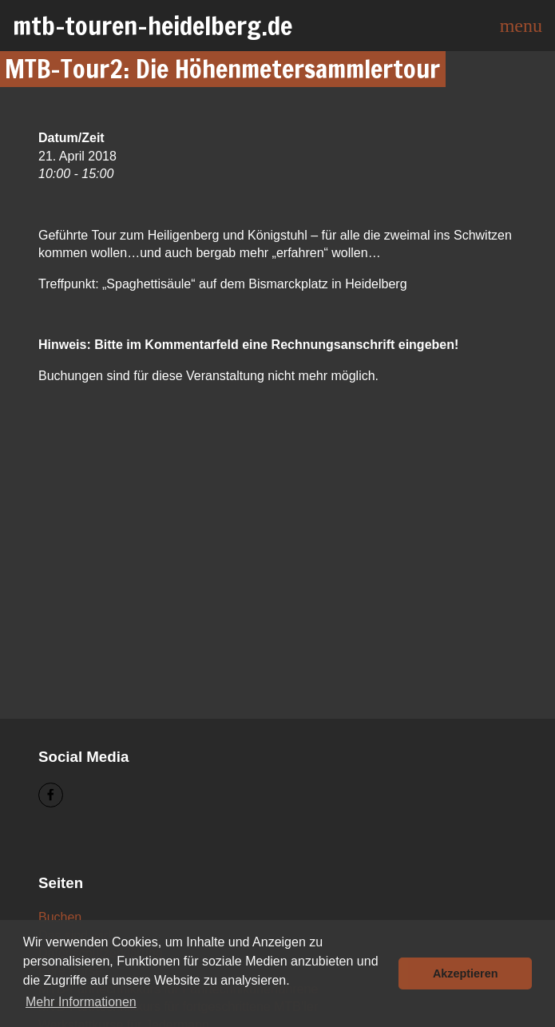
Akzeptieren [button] (465, 973)
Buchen (59, 917)
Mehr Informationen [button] (81, 1002)
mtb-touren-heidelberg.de (152, 25)
